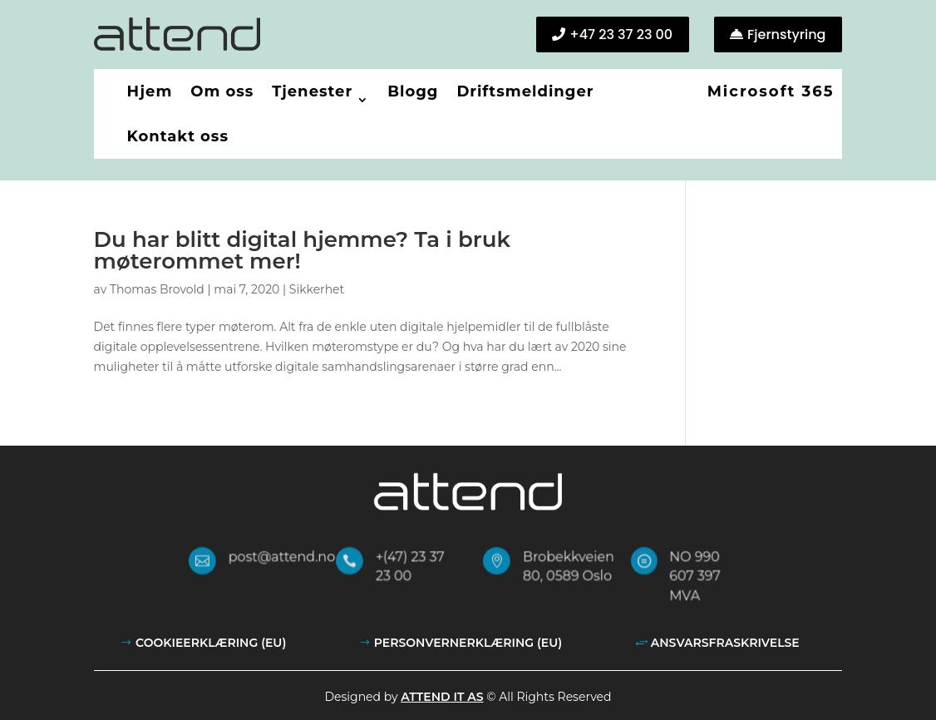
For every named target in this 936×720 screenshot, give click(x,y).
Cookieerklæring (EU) (210, 642)
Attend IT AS (442, 696)
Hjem (150, 91)
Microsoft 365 (771, 91)
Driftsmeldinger (525, 91)
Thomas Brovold (157, 289)
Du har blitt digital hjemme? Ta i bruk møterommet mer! (302, 250)
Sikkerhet (316, 289)
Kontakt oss (178, 136)
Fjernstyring (786, 34)
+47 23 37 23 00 (620, 34)
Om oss (222, 91)
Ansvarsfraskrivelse (725, 642)
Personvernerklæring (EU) (468, 642)
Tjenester (312, 91)
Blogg (412, 91)
